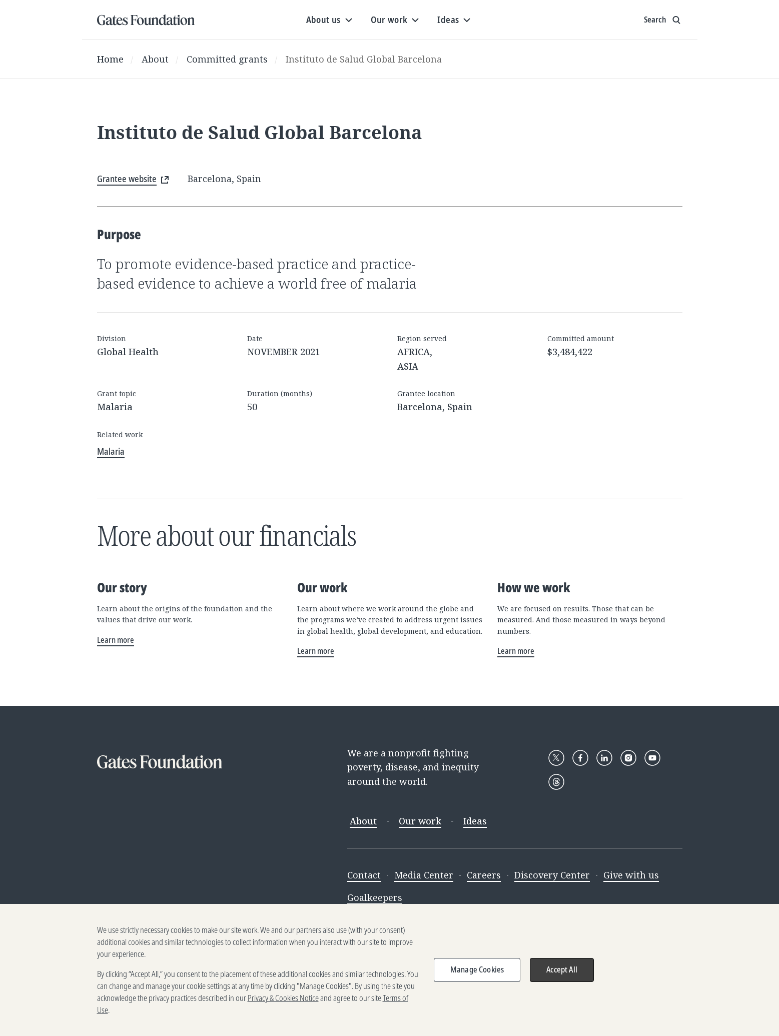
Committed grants (227, 59)
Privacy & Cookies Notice (283, 1003)
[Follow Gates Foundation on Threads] (556, 782)
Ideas (475, 821)
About (155, 59)
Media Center (423, 875)
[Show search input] (663, 20)
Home (110, 59)
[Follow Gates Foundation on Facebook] (580, 758)
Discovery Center (552, 875)
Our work (420, 821)
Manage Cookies (477, 975)
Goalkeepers (374, 897)
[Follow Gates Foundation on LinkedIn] (604, 758)
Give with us (631, 875)
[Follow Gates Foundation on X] (556, 758)
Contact (364, 875)
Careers (484, 875)
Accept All (561, 975)
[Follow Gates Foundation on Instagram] (628, 758)
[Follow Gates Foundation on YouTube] (652, 758)
